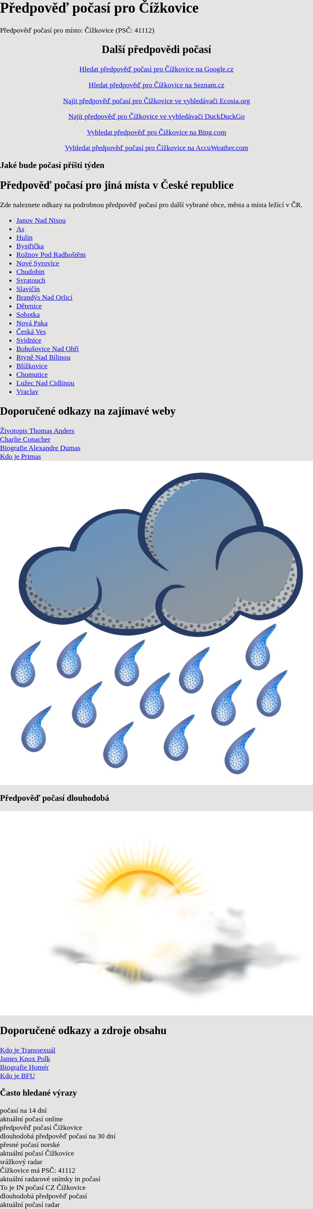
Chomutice (32, 374)
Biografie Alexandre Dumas (40, 448)
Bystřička (30, 246)
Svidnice (29, 340)
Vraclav (27, 391)
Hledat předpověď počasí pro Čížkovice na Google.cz (156, 69)
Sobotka (28, 314)
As (20, 229)
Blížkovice (31, 366)
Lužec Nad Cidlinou (45, 383)
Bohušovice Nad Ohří (47, 349)
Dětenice (29, 306)
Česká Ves (31, 331)
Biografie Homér (24, 1067)
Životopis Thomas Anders (37, 431)
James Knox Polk (25, 1058)
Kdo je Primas (20, 456)
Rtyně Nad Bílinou (43, 357)
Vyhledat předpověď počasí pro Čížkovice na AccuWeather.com (156, 148)
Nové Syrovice (37, 263)
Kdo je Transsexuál (27, 1050)
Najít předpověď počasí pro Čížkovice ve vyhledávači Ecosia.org (156, 101)
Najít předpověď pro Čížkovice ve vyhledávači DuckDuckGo (156, 116)
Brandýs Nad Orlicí (44, 297)
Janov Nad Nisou (41, 220)
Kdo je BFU (17, 1076)
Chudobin (30, 271)
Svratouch (30, 280)
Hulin (24, 237)
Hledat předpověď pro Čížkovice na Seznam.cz (157, 85)
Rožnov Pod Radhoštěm (51, 254)
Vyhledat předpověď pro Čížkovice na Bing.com (156, 132)
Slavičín (28, 289)
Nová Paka (32, 323)
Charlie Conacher (25, 439)
